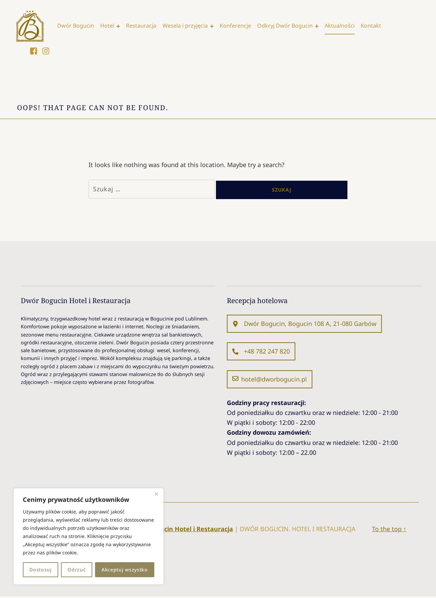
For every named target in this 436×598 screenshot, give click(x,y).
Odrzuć (76, 569)
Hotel (109, 26)
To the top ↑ (389, 530)
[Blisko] (156, 494)
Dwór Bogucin (77, 26)
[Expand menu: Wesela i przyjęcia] (214, 26)
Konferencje (237, 26)
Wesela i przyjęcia (187, 26)
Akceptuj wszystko (125, 569)
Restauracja (143, 26)
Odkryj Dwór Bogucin (287, 26)
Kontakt (373, 26)
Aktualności (342, 26)
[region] (89, 536)
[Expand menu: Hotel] (120, 26)
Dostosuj (40, 569)
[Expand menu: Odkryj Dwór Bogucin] (319, 26)
